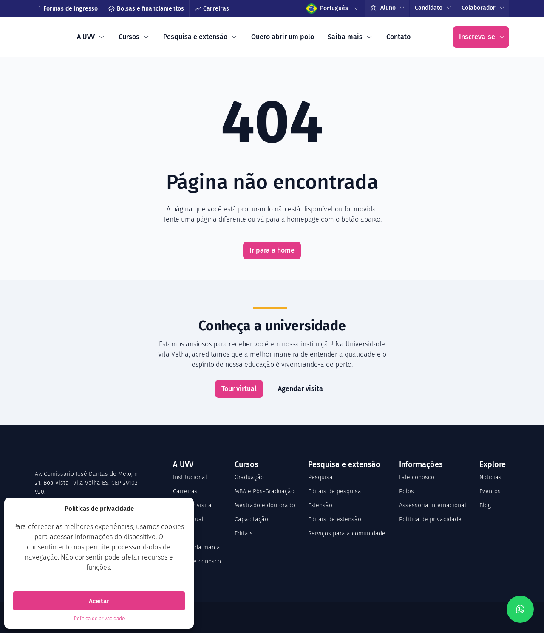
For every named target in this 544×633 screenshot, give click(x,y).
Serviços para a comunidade (346, 533)
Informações (421, 464)
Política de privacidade (99, 619)
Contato (398, 37)
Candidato (428, 7)
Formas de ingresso (66, 8)
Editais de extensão (334, 519)
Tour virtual (239, 389)
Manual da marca (196, 547)
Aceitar (99, 601)
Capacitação (251, 519)
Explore (492, 464)
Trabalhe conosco (197, 561)
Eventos (490, 491)
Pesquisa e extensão (195, 37)
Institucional (190, 477)
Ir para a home (272, 250)
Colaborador (479, 7)
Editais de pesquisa (334, 491)
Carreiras (212, 8)
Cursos (129, 37)
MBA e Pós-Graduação (265, 491)
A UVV (86, 37)
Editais (244, 533)
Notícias (490, 477)
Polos (406, 491)
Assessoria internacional (432, 505)
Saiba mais (345, 37)
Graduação (249, 477)
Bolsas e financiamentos (146, 8)
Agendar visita (300, 389)
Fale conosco (416, 477)
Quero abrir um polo (282, 37)
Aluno (383, 7)
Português (327, 8)
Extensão (320, 505)
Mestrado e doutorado (265, 505)
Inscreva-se (477, 37)
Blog (485, 505)
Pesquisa (320, 477)
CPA (178, 533)
